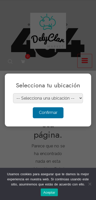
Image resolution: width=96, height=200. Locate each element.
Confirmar (48, 112)
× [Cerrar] (82, 81)
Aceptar (49, 192)
